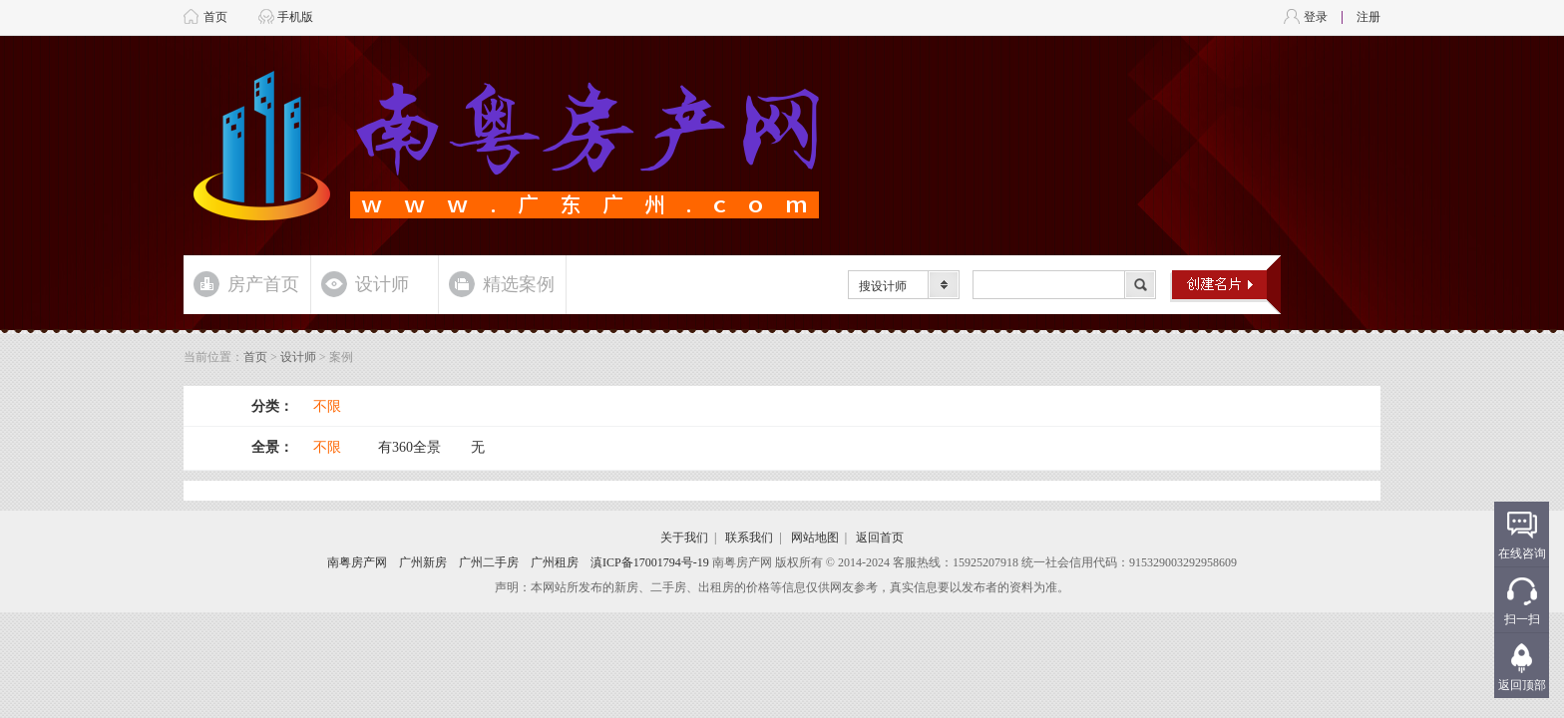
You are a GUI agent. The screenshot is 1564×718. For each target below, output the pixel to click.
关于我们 (684, 537)
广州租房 (555, 562)
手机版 (295, 17)
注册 (1368, 17)
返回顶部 (1522, 685)
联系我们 (749, 537)
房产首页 (263, 284)
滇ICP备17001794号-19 (649, 562)
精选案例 (519, 284)
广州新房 (423, 562)
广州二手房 (489, 562)
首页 (215, 17)
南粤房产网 (357, 562)
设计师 (382, 284)
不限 (327, 406)
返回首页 (880, 537)
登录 (1316, 17)
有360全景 (409, 447)
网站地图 (815, 537)
